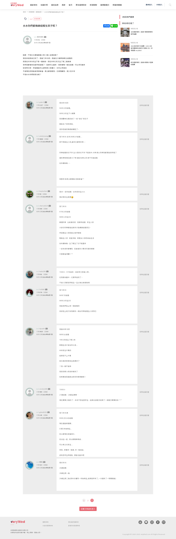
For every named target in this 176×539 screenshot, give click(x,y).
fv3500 (42, 289)
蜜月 (70, 4)
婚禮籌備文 (104, 4)
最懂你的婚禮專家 (74, 526)
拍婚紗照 (44, 4)
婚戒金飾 (54, 4)
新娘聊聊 (93, 4)
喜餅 (63, 4)
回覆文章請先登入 (88, 508)
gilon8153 (43, 412)
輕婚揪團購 (117, 4)
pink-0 (41, 102)
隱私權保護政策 (73, 522)
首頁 (24, 12)
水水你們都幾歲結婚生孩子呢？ (54, 12)
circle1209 (43, 389)
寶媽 (41, 462)
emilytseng (43, 136)
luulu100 (42, 271)
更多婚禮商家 (81, 4)
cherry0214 (43, 206)
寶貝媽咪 (40, 37)
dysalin (42, 328)
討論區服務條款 (48, 526)
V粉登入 (159, 4)
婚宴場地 (33, 4)
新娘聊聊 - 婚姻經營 (35, 12)
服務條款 (46, 522)
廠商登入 (149, 4)
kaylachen (43, 191)
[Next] (92, 500)
